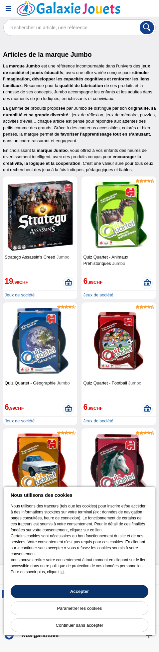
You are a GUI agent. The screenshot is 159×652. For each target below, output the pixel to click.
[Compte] (134, 8)
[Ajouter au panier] (68, 283)
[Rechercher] (147, 27)
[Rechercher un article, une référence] (79, 27)
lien (98, 530)
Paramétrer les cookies (79, 608)
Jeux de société (20, 294)
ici (62, 572)
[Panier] (150, 8)
